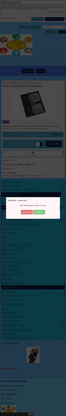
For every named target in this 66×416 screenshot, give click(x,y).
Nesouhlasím (27, 212)
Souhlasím (39, 212)
